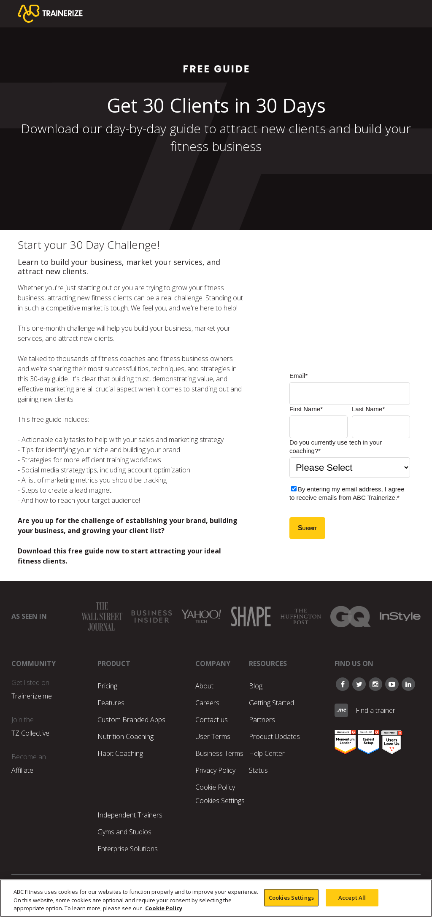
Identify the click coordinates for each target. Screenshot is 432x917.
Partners (262, 719)
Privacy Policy (215, 770)
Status (258, 770)
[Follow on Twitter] (359, 684)
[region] (216, 898)
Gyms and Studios (124, 831)
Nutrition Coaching (125, 736)
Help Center (267, 753)
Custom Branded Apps (131, 719)
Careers (207, 702)
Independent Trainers (129, 815)
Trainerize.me (31, 696)
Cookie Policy (215, 787)
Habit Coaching (120, 753)
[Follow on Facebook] (342, 684)
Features (110, 702)
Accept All (352, 897)
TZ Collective (30, 733)
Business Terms (219, 753)
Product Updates (274, 736)
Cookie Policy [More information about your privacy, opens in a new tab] (163, 908)
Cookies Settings (220, 800)
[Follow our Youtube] (392, 684)
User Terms (212, 736)
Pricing (107, 685)
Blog (255, 685)
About (204, 685)
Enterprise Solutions (127, 848)
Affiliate (22, 770)
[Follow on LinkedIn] (408, 684)
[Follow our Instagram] (375, 684)
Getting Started (271, 702)
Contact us (211, 719)
